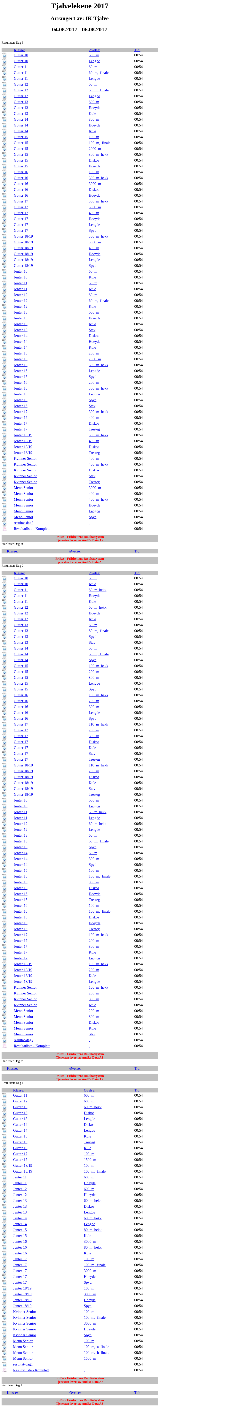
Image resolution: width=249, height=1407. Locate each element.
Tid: (137, 50)
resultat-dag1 (23, 1364)
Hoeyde (94, 108)
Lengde (94, 61)
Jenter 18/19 (23, 435)
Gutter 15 (21, 137)
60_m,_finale (99, 73)
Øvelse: (94, 50)
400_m (94, 213)
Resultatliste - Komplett (32, 529)
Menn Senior (23, 488)
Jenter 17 (21, 412)
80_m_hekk (93, 1230)
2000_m (95, 149)
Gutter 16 (21, 172)
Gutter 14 (21, 119)
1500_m (90, 1160)
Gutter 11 (21, 67)
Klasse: (19, 50)
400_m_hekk (98, 464)
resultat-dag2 (23, 1040)
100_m (94, 137)
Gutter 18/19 (23, 236)
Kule (92, 113)
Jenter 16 (21, 382)
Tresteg (94, 429)
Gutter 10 (21, 55)
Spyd (92, 230)
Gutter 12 (21, 84)
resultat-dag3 (23, 523)
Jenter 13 (21, 312)
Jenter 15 (21, 353)
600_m (94, 55)
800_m (94, 119)
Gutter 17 (21, 201)
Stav (92, 330)
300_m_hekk (98, 154)
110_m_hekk (98, 724)
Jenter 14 (21, 336)
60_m (93, 67)
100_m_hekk (98, 666)
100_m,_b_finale (96, 1352)
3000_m (95, 184)
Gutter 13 (21, 102)
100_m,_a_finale (96, 1347)
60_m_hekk (98, 590)
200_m (94, 353)
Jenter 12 (21, 295)
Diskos (94, 160)
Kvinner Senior (25, 458)
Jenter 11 (20, 283)
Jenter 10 (21, 271)
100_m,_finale (99, 143)
